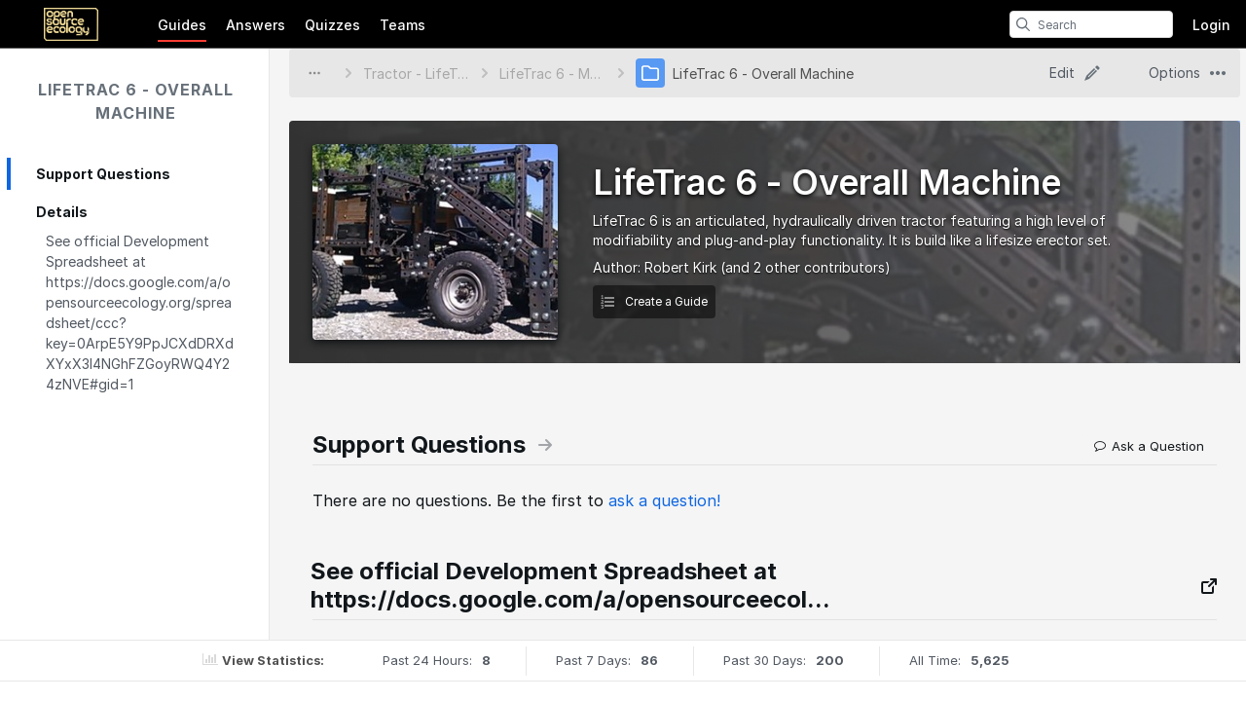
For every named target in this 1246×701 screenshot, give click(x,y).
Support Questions (103, 174)
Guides (182, 25)
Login (1211, 25)
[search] (1023, 24)
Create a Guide (654, 301)
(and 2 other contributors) (805, 267)
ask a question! (664, 500)
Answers (255, 25)
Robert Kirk (680, 267)
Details (62, 211)
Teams (402, 25)
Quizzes (332, 25)
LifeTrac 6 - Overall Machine (136, 101)
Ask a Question (1149, 446)
